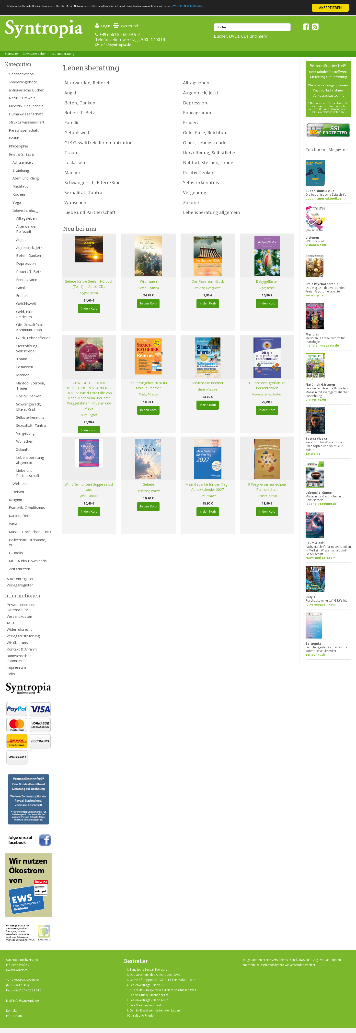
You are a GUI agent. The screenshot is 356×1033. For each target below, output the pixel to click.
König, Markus (148, 394)
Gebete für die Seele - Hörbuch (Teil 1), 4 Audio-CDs (89, 284)
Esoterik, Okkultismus (27, 507)
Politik (14, 137)
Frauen (22, 295)
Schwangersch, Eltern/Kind (28, 407)
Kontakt (11, 1011)
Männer (22, 374)
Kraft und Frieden (143, 1015)
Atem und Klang (25, 178)
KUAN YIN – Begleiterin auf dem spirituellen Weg (163, 990)
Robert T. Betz (28, 271)
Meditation (21, 186)
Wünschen (24, 441)
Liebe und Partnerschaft (27, 473)
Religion (15, 499)
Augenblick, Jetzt (30, 247)
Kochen (18, 194)
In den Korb (89, 308)
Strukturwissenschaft (26, 122)
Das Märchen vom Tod (145, 1005)
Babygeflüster (267, 281)
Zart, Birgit (267, 288)
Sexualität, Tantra (31, 425)
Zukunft (22, 449)
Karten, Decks (21, 515)
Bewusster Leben (34, 54)
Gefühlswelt (26, 303)
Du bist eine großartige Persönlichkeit (267, 385)
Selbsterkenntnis (30, 417)
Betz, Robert (207, 496)
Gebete (148, 484)
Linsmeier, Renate (148, 491)
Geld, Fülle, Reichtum (25, 314)
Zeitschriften (19, 568)
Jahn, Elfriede (89, 496)
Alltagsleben (26, 218)
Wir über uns (17, 642)
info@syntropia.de (116, 44)
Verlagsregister (20, 585)
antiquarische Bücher (26, 90)
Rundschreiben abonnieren (19, 658)
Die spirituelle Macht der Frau (150, 995)
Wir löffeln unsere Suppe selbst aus (89, 487)
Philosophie (18, 146)
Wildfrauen (148, 281)
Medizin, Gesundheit (26, 105)
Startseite (11, 54)
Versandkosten (19, 616)
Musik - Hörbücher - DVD (30, 531)
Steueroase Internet (207, 383)
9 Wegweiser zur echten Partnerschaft (267, 487)
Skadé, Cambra (148, 288)
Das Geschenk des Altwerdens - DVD (155, 975)
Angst (21, 239)
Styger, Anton (89, 293)
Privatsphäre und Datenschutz (21, 607)
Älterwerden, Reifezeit (27, 229)
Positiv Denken (28, 395)
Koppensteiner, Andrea (267, 394)
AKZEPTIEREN (330, 7)
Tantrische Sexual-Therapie (148, 969)
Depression (26, 263)
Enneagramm (27, 279)
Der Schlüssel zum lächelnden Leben (155, 1010)
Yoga (16, 202)
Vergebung (25, 433)
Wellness (20, 483)
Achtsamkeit (22, 162)
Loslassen (24, 366)
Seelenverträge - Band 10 (147, 985)
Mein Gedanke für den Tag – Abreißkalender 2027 (207, 487)
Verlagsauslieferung (23, 635)
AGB (10, 622)
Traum (21, 358)
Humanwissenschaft (26, 114)
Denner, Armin (267, 496)
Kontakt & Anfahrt (22, 649)
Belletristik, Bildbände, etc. (27, 542)
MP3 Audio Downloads (28, 560)
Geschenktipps (21, 73)
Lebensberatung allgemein (30, 460)
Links (11, 673)
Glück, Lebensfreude (33, 337)
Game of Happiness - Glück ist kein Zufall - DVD (162, 980)
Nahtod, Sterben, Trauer (30, 386)
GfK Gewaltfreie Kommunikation (29, 327)
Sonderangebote (23, 81)
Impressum (16, 667)
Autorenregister (20, 578)
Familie (22, 287)
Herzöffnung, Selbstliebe (27, 348)
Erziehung (20, 170)
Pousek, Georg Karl (207, 288)
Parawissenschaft (24, 130)
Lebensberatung (62, 54)
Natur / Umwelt (22, 97)
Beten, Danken (28, 255)
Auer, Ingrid (89, 415)
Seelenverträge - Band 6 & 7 (149, 1000)
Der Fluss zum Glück (208, 281)
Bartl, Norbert (207, 389)
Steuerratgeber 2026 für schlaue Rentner (148, 385)
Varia (13, 523)
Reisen (18, 491)
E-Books (16, 552)
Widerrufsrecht (19, 629)
